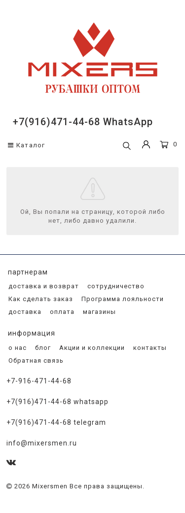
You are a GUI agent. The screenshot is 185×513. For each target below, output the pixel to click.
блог (42, 347)
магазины (98, 311)
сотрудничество (115, 286)
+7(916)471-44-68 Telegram (56, 422)
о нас (16, 347)
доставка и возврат (42, 286)
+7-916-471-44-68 (39, 381)
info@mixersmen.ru (41, 443)
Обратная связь (35, 360)
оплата (61, 311)
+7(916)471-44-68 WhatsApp (83, 122)
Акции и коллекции (91, 347)
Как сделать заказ (39, 299)
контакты (149, 347)
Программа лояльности (121, 299)
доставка (23, 311)
